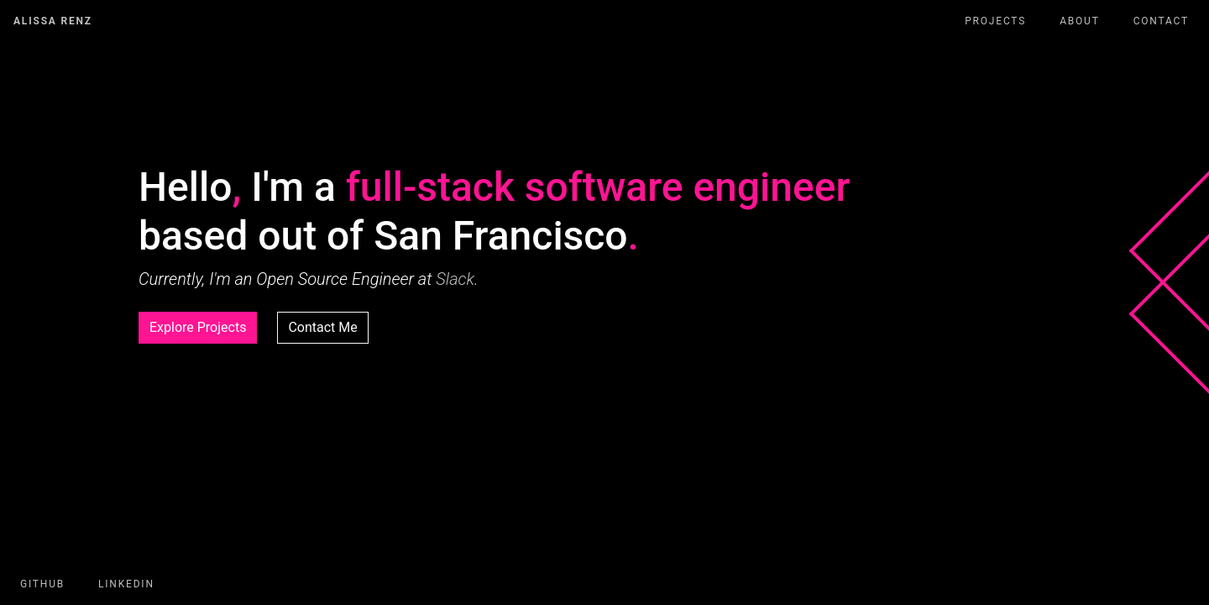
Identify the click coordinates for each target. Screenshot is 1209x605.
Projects (995, 21)
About (1080, 21)
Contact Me (322, 327)
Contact (1161, 21)
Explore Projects (197, 327)
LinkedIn (126, 584)
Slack (455, 279)
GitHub (42, 584)
